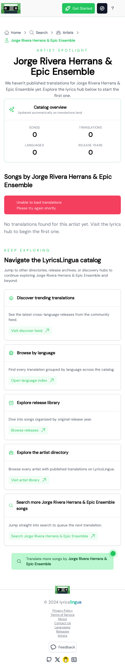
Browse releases (28, 430)
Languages (62, 627)
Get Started (78, 8)
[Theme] (120, 8)
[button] (62, 647)
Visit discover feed (30, 330)
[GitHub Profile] (49, 659)
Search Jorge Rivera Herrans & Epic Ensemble (53, 536)
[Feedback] (62, 647)
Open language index (32, 380)
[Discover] (102, 8)
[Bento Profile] (74, 659)
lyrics (70, 602)
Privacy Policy (62, 611)
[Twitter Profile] (57, 659)
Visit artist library (29, 480)
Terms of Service (63, 615)
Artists (62, 636)
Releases (62, 631)
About (62, 619)
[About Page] (112, 8)
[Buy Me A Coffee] (66, 659)
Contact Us (62, 623)
